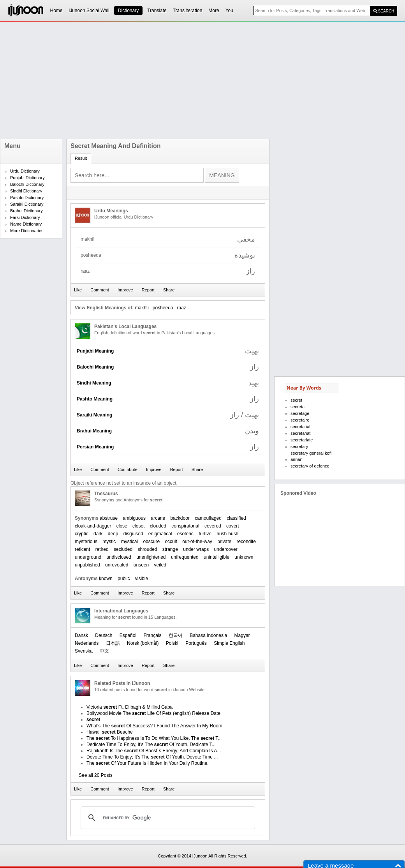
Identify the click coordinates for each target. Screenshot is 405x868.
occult (171, 541)
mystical (129, 541)
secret (296, 400)
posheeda (163, 308)
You (229, 10)
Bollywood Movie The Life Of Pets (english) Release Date (153, 713)
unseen (141, 565)
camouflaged (208, 518)
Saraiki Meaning (94, 415)
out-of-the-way (197, 541)
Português (196, 643)
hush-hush (227, 533)
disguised (133, 533)
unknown (243, 557)
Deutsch (103, 635)
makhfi (141, 308)
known (106, 578)
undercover (226, 549)
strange (170, 549)
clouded (158, 526)
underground (88, 557)
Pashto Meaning (95, 399)
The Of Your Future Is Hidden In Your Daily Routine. (147, 763)
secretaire (300, 420)
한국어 (176, 635)
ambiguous (134, 518)
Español (128, 635)
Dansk (81, 635)
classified (236, 518)
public (124, 578)
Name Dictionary (26, 224)
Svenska (84, 651)
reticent (82, 549)
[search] (167, 817)
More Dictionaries (27, 230)
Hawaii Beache (109, 732)
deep (113, 533)
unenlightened (151, 557)
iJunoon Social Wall (89, 10)
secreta (298, 406)
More (213, 10)
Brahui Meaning (94, 431)
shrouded (147, 549)
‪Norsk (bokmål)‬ (142, 643)
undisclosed (118, 557)
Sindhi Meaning (94, 383)
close (121, 526)
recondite (246, 541)
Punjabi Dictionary (27, 177)
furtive (205, 533)
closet (138, 526)
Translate (157, 10)
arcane (158, 518)
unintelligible (216, 557)
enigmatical (160, 533)
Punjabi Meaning (95, 351)
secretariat (300, 433)
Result (81, 158)
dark (97, 533)
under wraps (196, 549)
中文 (104, 651)
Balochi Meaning (95, 367)
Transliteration (187, 10)
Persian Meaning (95, 447)
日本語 (113, 643)
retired (102, 549)
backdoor (180, 518)
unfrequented (185, 557)
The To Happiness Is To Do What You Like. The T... (154, 738)
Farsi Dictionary (25, 217)
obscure (151, 541)
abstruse (109, 518)
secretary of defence (310, 466)
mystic (109, 541)
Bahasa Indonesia (208, 635)
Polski (172, 643)
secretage (300, 413)
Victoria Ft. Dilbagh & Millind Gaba (129, 707)
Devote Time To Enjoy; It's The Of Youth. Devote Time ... (152, 757)
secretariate (302, 440)
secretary (299, 446)
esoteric (185, 533)
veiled (160, 565)
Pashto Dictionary (27, 197)
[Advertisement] (184, 80)
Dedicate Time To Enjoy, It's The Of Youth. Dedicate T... (151, 744)
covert (232, 526)
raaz (181, 308)
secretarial (300, 426)
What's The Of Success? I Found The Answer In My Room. (155, 726)
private (224, 541)
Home (56, 10)
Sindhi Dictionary (26, 191)
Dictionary (128, 10)
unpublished (87, 565)
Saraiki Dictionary (27, 204)
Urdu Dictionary (25, 171)
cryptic (81, 533)
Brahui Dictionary (26, 210)
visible (141, 578)
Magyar (242, 635)
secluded (123, 549)
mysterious (86, 541)
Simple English (229, 643)
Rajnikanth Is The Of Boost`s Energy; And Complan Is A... (153, 750)
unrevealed (116, 565)
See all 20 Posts (96, 775)
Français (152, 635)
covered (212, 526)
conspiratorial (185, 526)
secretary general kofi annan (311, 456)
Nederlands (87, 643)
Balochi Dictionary (27, 184)
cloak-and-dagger (93, 526)
